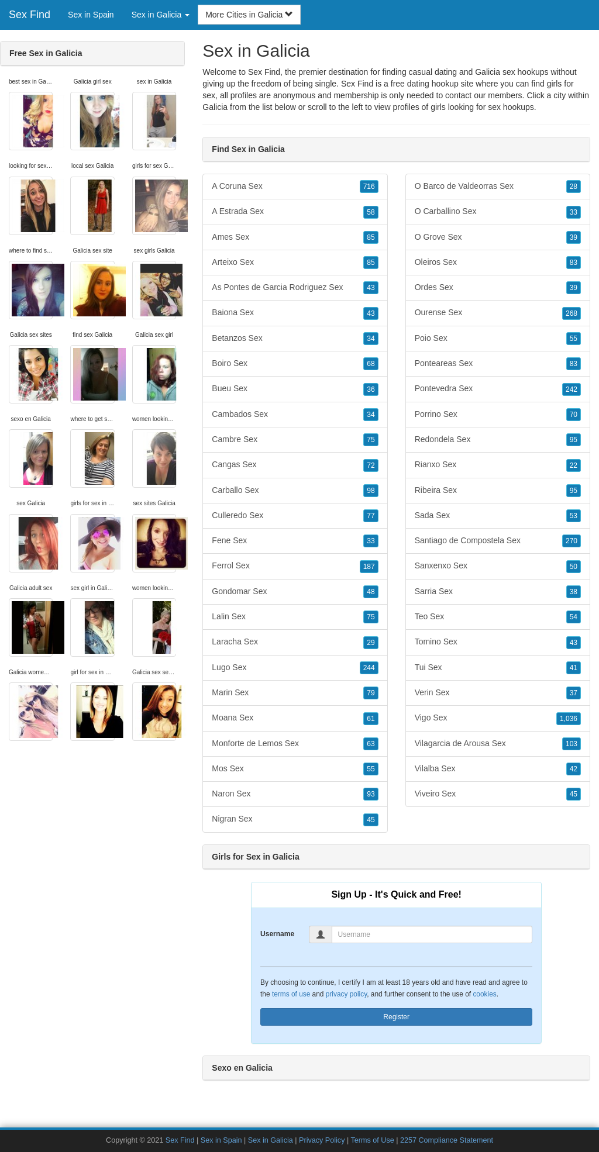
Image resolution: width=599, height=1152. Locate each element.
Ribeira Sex (498, 490)
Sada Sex (498, 515)
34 (370, 338)
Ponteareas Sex (498, 363)
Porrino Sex (498, 414)
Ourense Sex (498, 312)
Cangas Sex (295, 464)
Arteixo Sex (295, 262)
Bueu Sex (295, 388)
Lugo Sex (295, 667)
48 (370, 592)
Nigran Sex (295, 819)
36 (370, 389)
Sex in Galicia (270, 1140)
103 (571, 744)
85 (370, 237)
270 (571, 541)
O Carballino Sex (498, 211)
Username (277, 934)
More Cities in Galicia (249, 14)
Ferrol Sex (295, 566)
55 (370, 769)
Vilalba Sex (498, 769)
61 (370, 719)
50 (573, 567)
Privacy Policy (322, 1140)
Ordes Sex (498, 287)
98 (370, 491)
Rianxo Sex (498, 464)
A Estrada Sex (295, 211)
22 (573, 465)
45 (370, 820)
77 (370, 516)
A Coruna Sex (295, 186)
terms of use (291, 994)
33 (370, 541)
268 (571, 313)
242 (571, 389)
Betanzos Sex (295, 338)
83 (573, 262)
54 (573, 617)
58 (370, 212)
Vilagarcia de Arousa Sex (498, 743)
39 (573, 237)
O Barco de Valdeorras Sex (498, 186)
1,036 (568, 719)
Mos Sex (295, 769)
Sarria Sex (498, 591)
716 (369, 186)
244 (369, 668)
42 (573, 769)
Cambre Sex (295, 439)
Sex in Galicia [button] (161, 14)
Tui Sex (498, 667)
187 (369, 567)
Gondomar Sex (295, 591)
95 (573, 440)
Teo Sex (498, 617)
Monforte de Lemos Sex (295, 743)
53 (573, 516)
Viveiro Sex (498, 794)
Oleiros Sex (498, 262)
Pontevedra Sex (498, 388)
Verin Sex (498, 693)
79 (370, 693)
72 (370, 465)
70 (573, 415)
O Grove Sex (498, 237)
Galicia (215, 107)
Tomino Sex (498, 642)
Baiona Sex (295, 312)
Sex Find (29, 14)
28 (573, 186)
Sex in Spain (91, 14)
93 (370, 794)
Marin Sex (295, 693)
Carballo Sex (295, 490)
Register (396, 1017)
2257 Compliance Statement (446, 1140)
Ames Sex (295, 237)
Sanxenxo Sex (498, 566)
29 (370, 643)
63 (370, 744)
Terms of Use (372, 1140)
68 (370, 364)
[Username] (432, 934)
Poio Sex (498, 338)
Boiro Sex (295, 363)
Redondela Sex (498, 439)
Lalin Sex (295, 617)
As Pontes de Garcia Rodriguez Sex (295, 287)
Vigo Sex (498, 718)
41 (573, 668)
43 (370, 288)
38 (573, 592)
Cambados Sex (295, 414)
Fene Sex (295, 540)
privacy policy (346, 994)
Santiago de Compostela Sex (498, 540)
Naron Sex (295, 794)
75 (370, 440)
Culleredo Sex (295, 515)
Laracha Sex (295, 642)
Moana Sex (295, 718)
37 (573, 693)
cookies (484, 994)
